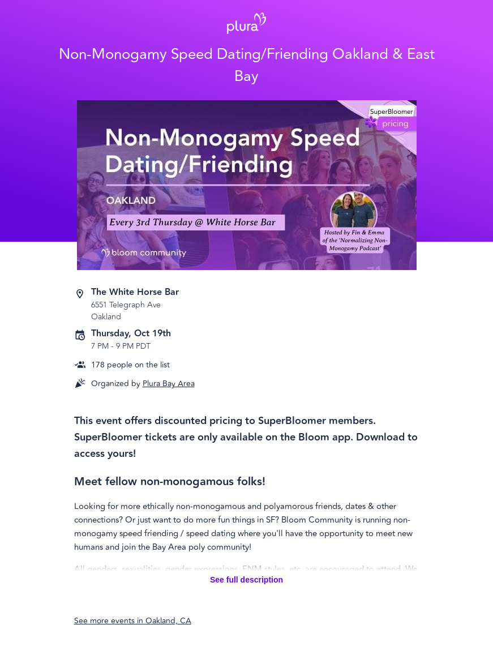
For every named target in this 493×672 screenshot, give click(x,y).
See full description (246, 579)
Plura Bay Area (169, 383)
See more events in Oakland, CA (132, 621)
